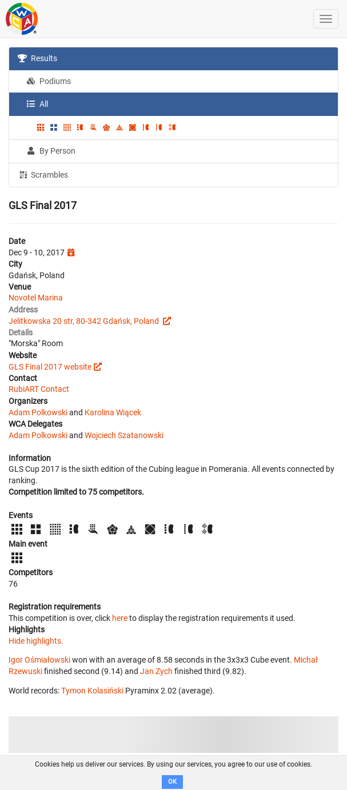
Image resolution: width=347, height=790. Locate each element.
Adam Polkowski (38, 412)
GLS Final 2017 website (50, 366)
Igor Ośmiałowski (39, 659)
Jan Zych (156, 671)
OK (172, 781)
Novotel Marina (36, 297)
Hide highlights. (36, 640)
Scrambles (43, 174)
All (37, 104)
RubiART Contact (39, 389)
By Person (50, 150)
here (119, 618)
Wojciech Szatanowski (124, 435)
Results (37, 58)
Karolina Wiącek (113, 412)
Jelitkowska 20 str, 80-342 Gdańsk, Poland (85, 321)
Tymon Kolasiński (92, 690)
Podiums (48, 81)
